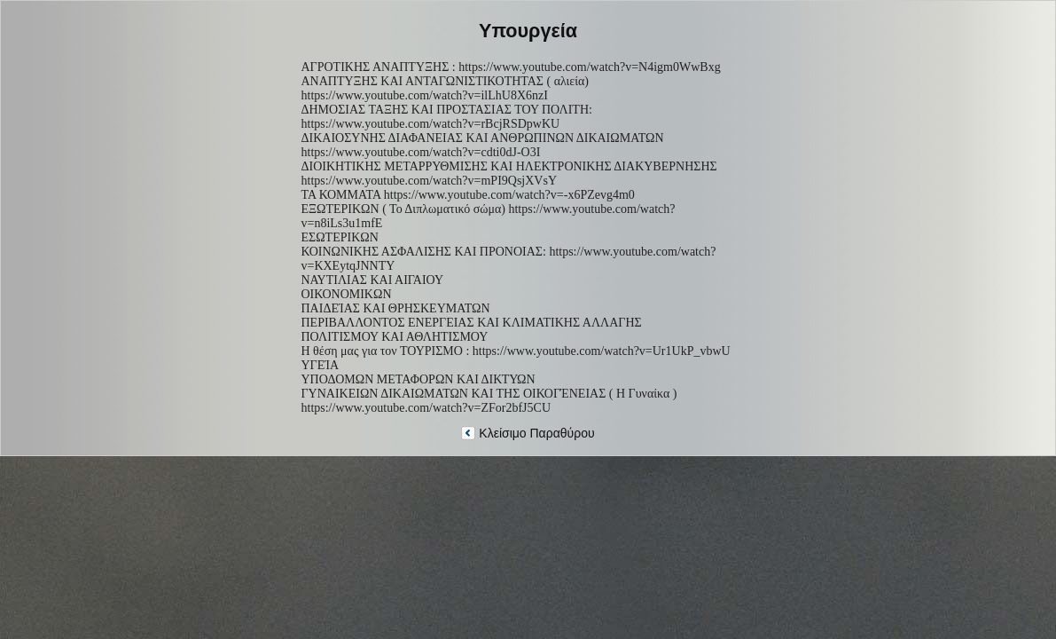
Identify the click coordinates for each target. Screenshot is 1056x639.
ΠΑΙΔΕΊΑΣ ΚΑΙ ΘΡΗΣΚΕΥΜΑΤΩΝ (395, 308)
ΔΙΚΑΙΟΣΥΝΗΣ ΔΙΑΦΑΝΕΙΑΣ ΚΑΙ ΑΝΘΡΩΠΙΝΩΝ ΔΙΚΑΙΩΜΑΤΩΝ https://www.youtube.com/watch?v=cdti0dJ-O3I (482, 145)
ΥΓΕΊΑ (320, 365)
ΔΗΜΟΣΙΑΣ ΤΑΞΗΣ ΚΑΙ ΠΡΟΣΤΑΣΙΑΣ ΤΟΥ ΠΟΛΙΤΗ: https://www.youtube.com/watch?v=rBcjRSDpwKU (446, 116)
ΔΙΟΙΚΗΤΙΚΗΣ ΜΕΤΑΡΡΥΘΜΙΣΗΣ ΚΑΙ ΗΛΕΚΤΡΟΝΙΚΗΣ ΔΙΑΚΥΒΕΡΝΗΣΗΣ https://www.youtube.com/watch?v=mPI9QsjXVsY (509, 173)
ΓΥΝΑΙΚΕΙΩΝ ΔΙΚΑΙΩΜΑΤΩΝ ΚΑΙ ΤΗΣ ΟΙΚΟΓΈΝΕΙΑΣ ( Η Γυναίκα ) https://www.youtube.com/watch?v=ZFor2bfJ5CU (489, 400)
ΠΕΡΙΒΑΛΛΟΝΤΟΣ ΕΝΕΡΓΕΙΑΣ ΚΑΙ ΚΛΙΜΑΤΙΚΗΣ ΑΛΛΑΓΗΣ (471, 322)
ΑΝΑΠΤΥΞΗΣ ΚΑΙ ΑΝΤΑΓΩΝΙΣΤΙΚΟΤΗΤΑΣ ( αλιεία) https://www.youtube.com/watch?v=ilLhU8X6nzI (445, 88)
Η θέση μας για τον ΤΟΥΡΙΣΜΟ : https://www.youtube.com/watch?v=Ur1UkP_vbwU (516, 351)
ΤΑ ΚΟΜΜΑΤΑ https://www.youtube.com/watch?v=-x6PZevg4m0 (468, 194)
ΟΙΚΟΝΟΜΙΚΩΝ (346, 294)
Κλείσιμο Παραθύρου (527, 433)
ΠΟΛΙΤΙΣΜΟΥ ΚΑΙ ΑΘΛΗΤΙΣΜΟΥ (395, 336)
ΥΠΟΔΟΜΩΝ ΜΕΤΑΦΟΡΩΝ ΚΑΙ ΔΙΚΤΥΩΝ (418, 379)
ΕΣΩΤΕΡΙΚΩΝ (340, 237)
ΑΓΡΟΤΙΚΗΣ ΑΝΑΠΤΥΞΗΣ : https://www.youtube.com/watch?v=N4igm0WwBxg (511, 67)
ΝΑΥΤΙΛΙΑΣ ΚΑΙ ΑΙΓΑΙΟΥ (372, 280)
